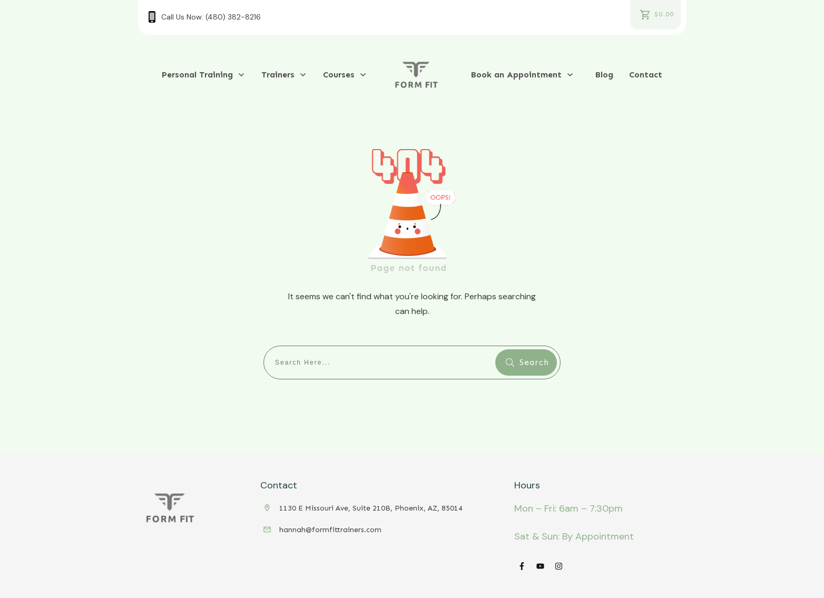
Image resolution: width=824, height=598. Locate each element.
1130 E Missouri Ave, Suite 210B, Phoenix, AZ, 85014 (371, 508)
